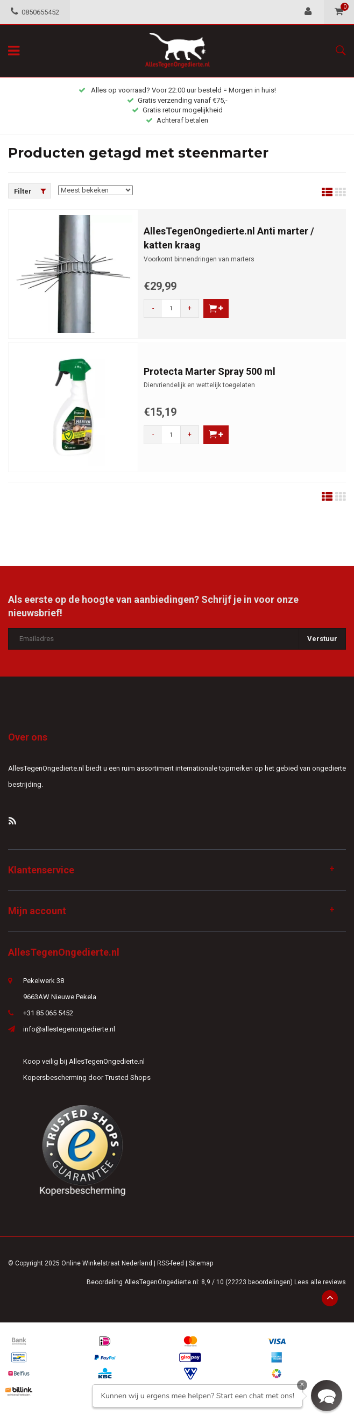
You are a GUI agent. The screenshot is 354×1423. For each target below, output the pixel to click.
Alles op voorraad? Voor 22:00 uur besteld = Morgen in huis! (177, 90)
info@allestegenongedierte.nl (69, 1029)
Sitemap (201, 1263)
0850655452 (35, 12)
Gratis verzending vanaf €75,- (177, 100)
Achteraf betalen (177, 120)
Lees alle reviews (320, 1282)
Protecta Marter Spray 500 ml (209, 371)
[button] (326, 1395)
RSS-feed (170, 1263)
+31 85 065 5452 (48, 1013)
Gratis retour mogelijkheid (177, 110)
